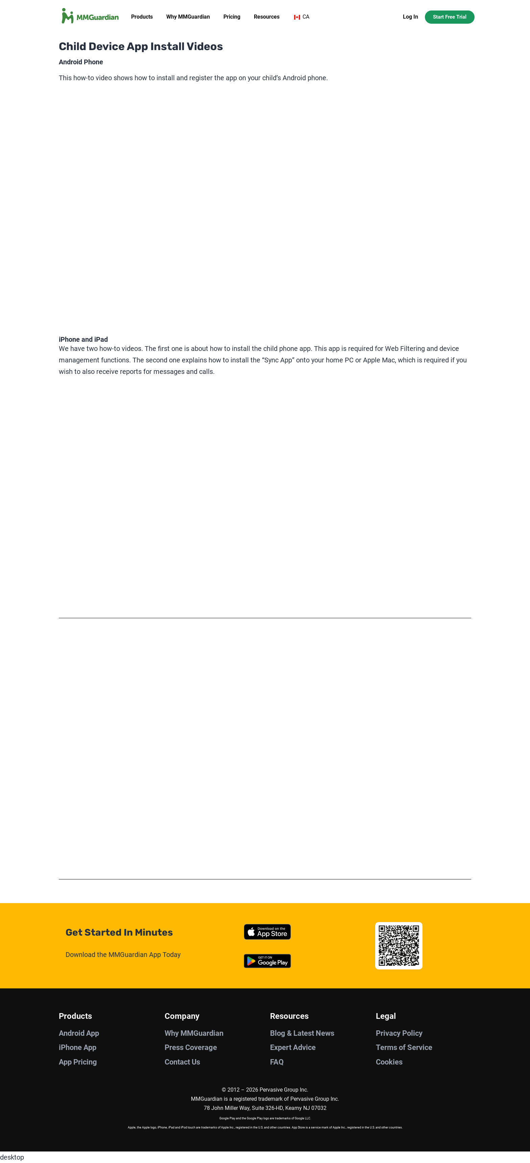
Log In (410, 17)
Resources (267, 17)
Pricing (231, 17)
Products (142, 17)
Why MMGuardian (188, 17)
